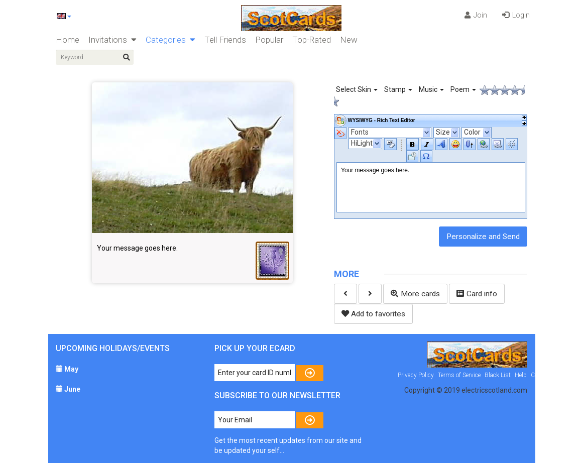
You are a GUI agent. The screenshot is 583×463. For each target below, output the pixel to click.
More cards (415, 293)
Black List (498, 375)
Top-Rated (311, 40)
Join (475, 15)
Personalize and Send (483, 236)
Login (516, 15)
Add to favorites (373, 313)
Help (521, 375)
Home (67, 40)
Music (431, 89)
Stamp (398, 89)
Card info (476, 293)
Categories (170, 40)
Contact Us (545, 375)
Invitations (112, 40)
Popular (269, 40)
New (349, 40)
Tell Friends (225, 40)
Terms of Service (459, 375)
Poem (463, 89)
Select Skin (357, 89)
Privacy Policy (416, 375)
